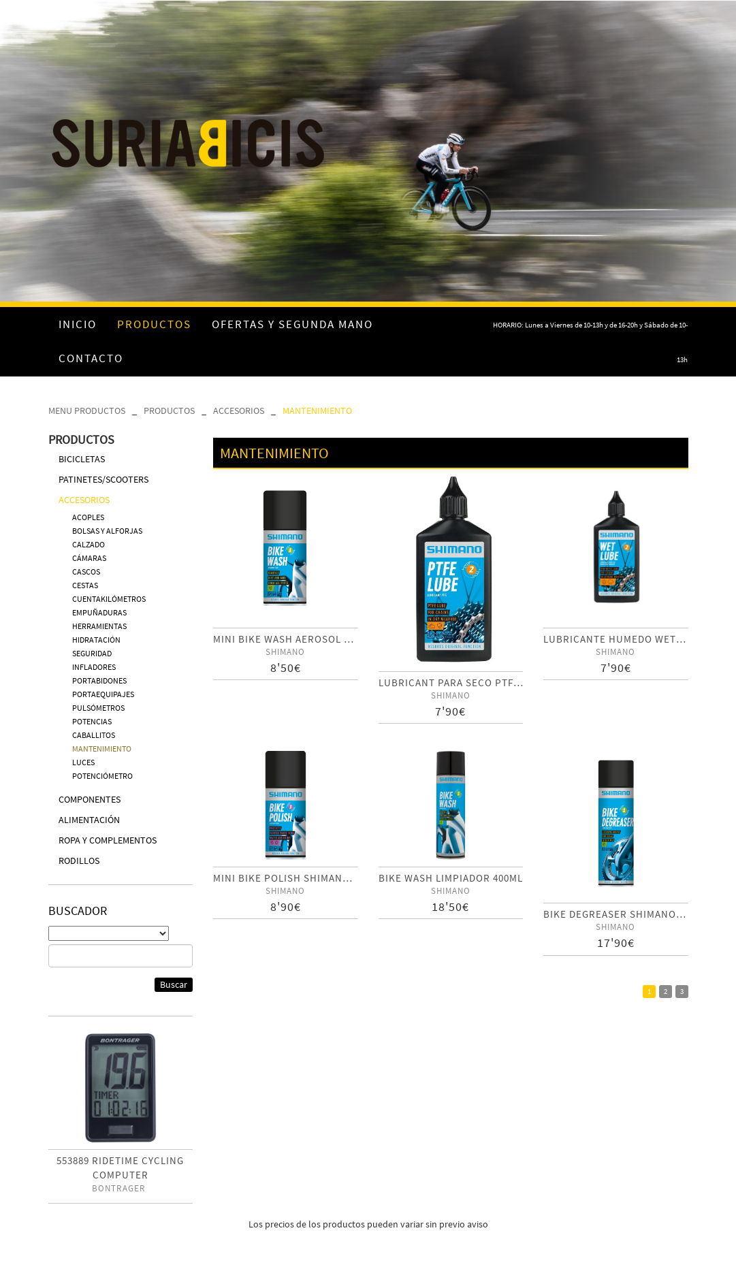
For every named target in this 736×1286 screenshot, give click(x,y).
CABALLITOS (93, 735)
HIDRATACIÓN (96, 639)
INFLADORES (94, 667)
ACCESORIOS (238, 410)
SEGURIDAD (92, 653)
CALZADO (88, 544)
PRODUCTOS (169, 410)
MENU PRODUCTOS (86, 410)
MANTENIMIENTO (317, 410)
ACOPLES (88, 517)
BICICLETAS (82, 459)
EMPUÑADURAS (99, 612)
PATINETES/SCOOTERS (103, 479)
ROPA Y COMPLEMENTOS (108, 840)
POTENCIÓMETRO (102, 776)
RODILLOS (79, 860)
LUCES (83, 762)
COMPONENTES (90, 799)
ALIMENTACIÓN (89, 820)
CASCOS (86, 571)
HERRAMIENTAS (99, 626)
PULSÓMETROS (98, 708)
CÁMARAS (89, 558)
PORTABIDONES (99, 680)
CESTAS (85, 585)
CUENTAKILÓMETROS (109, 599)
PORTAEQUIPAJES (103, 694)
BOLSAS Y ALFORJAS (107, 531)
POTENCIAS (92, 721)
